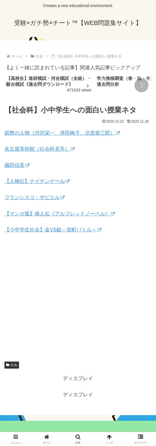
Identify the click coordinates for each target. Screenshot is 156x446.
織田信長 (16, 165)
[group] (49, 85)
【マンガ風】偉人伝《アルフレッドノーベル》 (59, 214)
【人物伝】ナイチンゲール (37, 181)
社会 (11, 365)
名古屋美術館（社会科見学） (39, 149)
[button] (141, 85)
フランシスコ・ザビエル (34, 197)
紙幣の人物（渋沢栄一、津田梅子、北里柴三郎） (62, 133)
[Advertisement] (78, 301)
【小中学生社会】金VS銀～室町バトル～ (52, 230)
